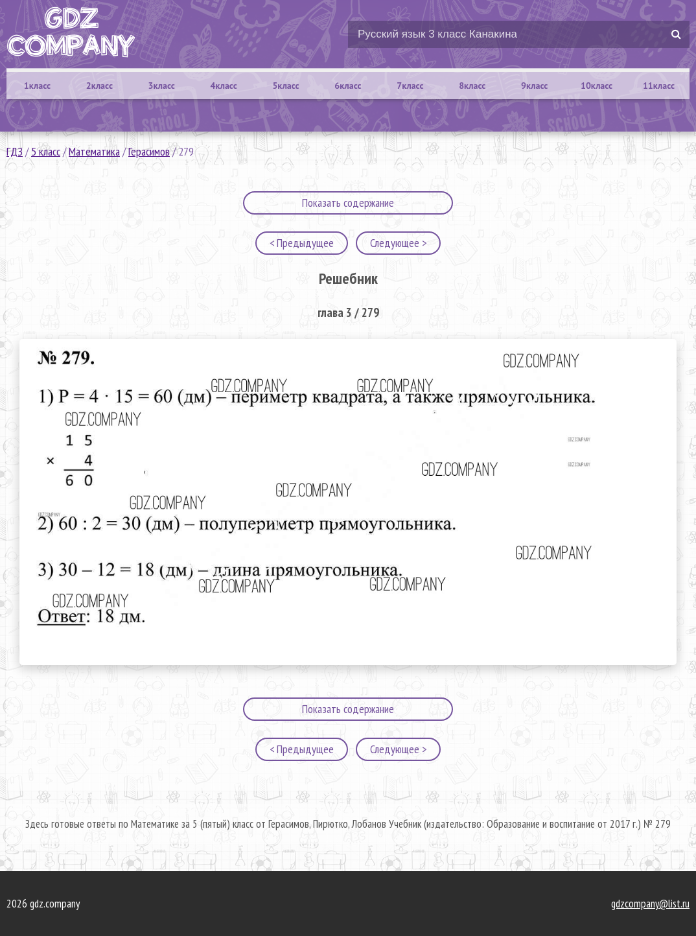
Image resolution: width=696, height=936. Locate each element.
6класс (347, 85)
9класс (534, 85)
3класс (161, 85)
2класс (99, 85)
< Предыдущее (302, 242)
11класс (659, 85)
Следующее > (398, 242)
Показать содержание (348, 202)
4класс (224, 85)
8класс (472, 85)
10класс (596, 85)
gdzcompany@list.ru (650, 903)
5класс (285, 85)
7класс (410, 85)
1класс (37, 85)
